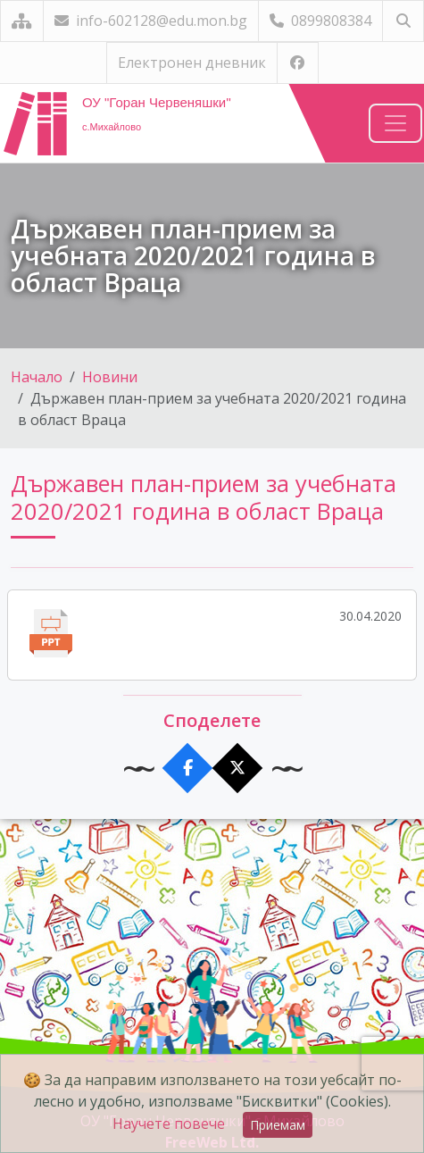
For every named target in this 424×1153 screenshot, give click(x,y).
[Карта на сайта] (22, 21)
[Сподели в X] (237, 768)
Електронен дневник (192, 62)
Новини (109, 377)
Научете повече (168, 1123)
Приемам (277, 1124)
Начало (36, 377)
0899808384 (320, 20)
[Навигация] (395, 123)
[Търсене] (403, 21)
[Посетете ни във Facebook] (298, 63)
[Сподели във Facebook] (187, 768)
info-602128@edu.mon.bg (150, 20)
